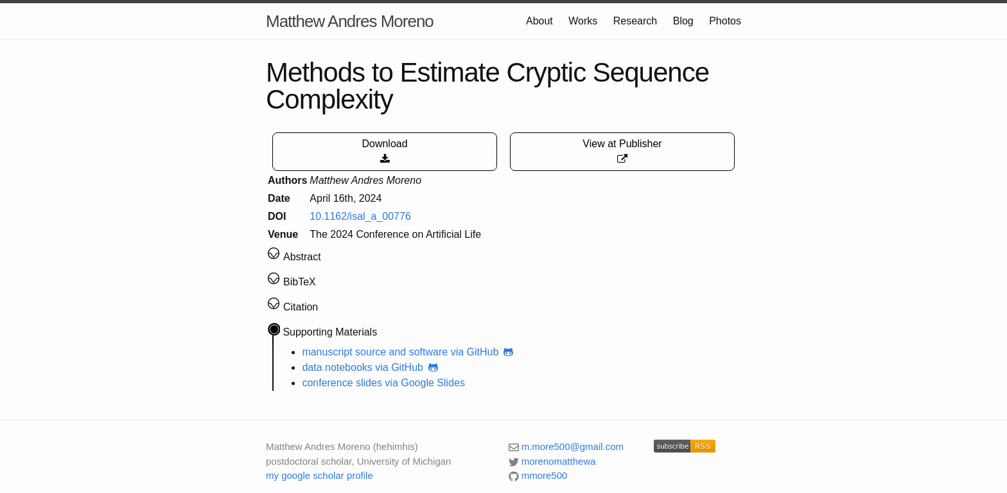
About (539, 20)
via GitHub (483, 351)
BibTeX (299, 281)
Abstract (302, 256)
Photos (725, 20)
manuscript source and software (375, 351)
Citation (300, 306)
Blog (683, 20)
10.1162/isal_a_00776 (360, 216)
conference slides (342, 382)
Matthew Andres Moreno (349, 21)
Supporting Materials (330, 332)
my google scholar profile (319, 475)
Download (384, 151)
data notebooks (337, 367)
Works (582, 20)
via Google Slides (425, 382)
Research (635, 20)
